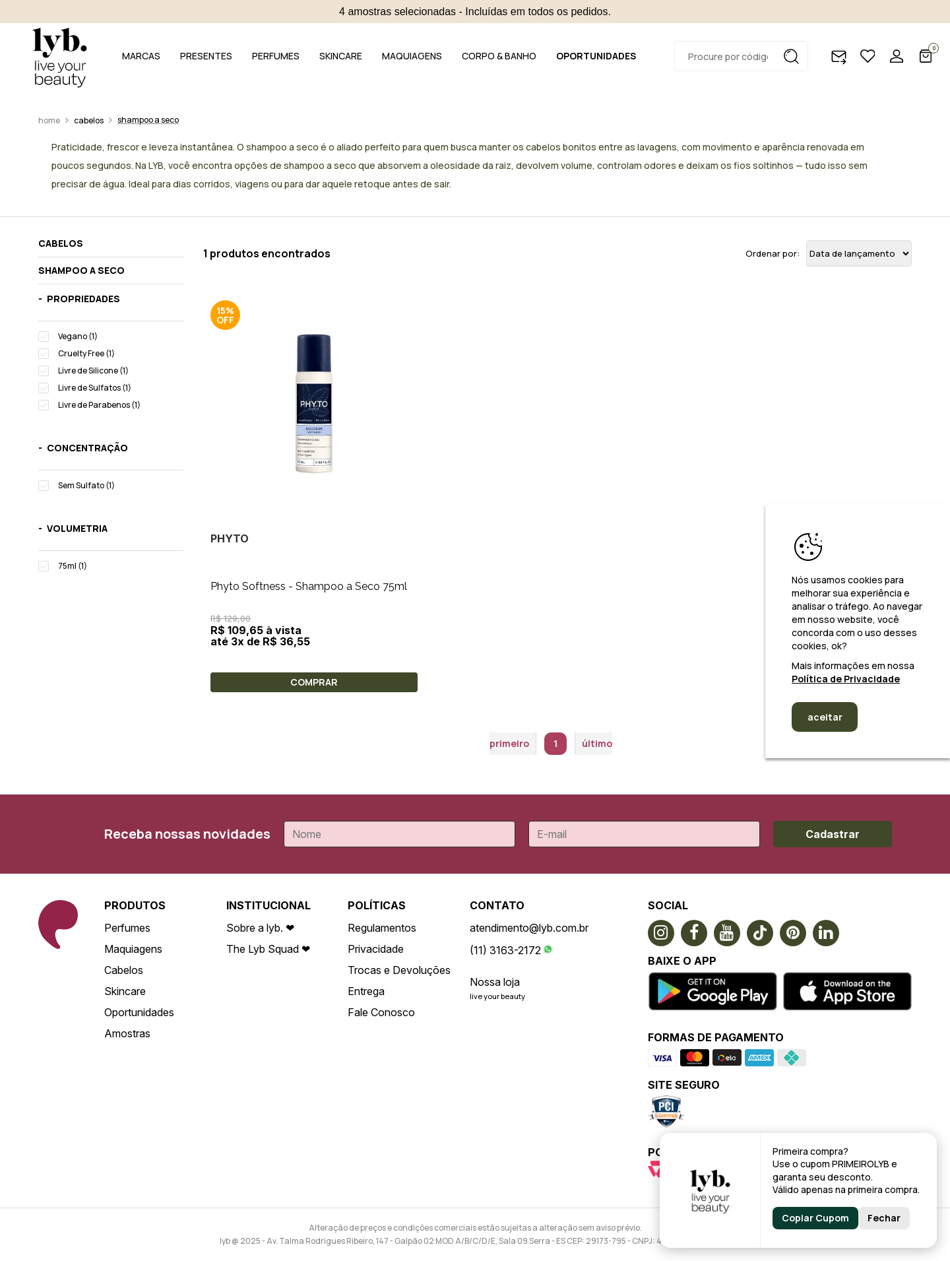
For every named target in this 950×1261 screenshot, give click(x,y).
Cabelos (89, 120)
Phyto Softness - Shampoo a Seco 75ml (308, 586)
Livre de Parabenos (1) (99, 404)
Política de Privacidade (846, 678)
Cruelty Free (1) (86, 353)
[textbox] (741, 56)
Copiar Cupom (815, 1218)
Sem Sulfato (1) (86, 485)
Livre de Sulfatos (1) (94, 387)
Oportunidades (139, 1012)
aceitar (825, 717)
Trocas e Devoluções (399, 970)
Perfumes (127, 927)
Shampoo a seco (148, 119)
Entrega (366, 991)
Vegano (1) (78, 336)
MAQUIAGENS (412, 55)
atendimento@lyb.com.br (529, 927)
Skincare (125, 991)
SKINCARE (340, 55)
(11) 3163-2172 (505, 950)
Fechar (884, 1218)
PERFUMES (276, 55)
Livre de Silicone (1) (93, 370)
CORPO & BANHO (499, 55)
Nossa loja (495, 981)
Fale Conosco (381, 1012)
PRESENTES (206, 55)
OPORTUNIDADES (596, 55)
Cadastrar (833, 834)
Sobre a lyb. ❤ (260, 927)
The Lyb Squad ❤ (268, 948)
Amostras (127, 1033)
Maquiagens (133, 948)
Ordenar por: (772, 253)
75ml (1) (72, 565)
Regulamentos (382, 927)
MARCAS (141, 55)
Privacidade (376, 948)
